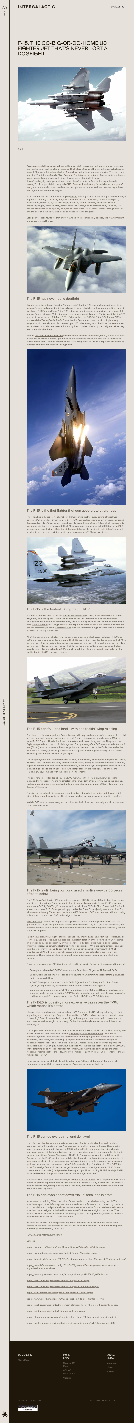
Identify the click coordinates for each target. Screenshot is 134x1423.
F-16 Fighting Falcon (48, 311)
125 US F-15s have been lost (49, 335)
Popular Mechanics (85, 1179)
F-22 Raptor (79, 640)
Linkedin (111, 1367)
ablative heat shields (54, 172)
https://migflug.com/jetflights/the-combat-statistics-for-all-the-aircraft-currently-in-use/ (72, 1305)
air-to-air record (42, 317)
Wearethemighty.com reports (98, 1210)
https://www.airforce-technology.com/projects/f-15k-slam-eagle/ (60, 1293)
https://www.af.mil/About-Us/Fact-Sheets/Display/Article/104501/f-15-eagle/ (66, 1247)
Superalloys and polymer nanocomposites (86, 172)
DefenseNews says (57, 1155)
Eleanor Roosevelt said (74, 615)
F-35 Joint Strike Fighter (69, 646)
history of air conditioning (87, 169)
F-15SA (84, 975)
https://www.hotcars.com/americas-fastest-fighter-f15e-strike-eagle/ (62, 1253)
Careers (67, 1378)
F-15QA (76, 982)
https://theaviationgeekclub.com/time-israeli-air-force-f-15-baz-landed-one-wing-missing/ (73, 1317)
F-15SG (58, 970)
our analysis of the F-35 (49, 1061)
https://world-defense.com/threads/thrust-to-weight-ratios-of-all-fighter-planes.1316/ (71, 1323)
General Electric (63, 628)
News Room (24, 1360)
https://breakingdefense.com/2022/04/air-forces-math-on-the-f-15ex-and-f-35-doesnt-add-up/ (76, 1259)
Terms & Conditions (30, 1400)
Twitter (110, 1372)
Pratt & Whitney (40, 625)
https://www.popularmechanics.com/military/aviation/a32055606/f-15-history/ (67, 1274)
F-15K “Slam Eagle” (50, 523)
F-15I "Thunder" (72, 993)
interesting (32, 1018)
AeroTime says (34, 921)
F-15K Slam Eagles (100, 906)
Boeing (73, 196)
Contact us (117, 7)
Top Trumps (41, 184)
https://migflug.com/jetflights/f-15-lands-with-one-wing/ (56, 1311)
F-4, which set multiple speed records (57, 643)
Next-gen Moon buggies (56, 169)
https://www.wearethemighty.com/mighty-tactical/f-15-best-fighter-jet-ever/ (65, 1299)
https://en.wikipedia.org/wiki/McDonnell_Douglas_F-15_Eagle (58, 1280)
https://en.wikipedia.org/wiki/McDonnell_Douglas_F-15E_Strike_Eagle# (63, 1286)
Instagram (112, 1363)
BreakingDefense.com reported (87, 1033)
